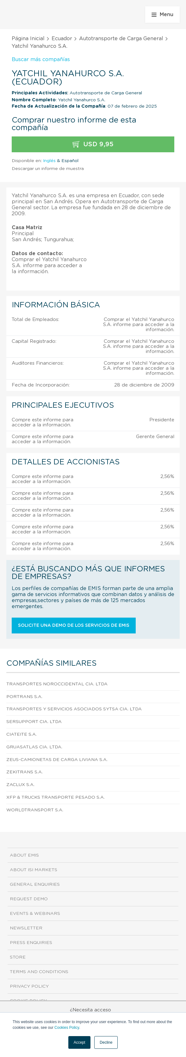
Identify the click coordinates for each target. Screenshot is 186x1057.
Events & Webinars (35, 913)
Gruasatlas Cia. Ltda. (34, 747)
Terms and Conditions (39, 972)
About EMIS (24, 855)
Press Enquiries (31, 943)
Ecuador (62, 38)
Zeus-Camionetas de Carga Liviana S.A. (57, 760)
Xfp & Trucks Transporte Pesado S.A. (55, 797)
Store (18, 957)
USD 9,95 (93, 144)
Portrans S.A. (24, 697)
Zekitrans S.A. (24, 772)
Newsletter (26, 928)
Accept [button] (79, 1042)
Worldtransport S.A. (34, 810)
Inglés (49, 161)
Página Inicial (28, 38)
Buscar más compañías (41, 59)
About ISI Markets (33, 870)
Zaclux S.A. (20, 785)
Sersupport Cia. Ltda (34, 722)
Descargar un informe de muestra (48, 169)
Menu (162, 14)
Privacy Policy (29, 986)
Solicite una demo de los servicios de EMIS (73, 625)
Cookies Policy (66, 1027)
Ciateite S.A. (21, 734)
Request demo (29, 899)
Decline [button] (106, 1042)
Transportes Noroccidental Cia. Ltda (57, 684)
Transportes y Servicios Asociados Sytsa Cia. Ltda (74, 709)
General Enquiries (35, 884)
